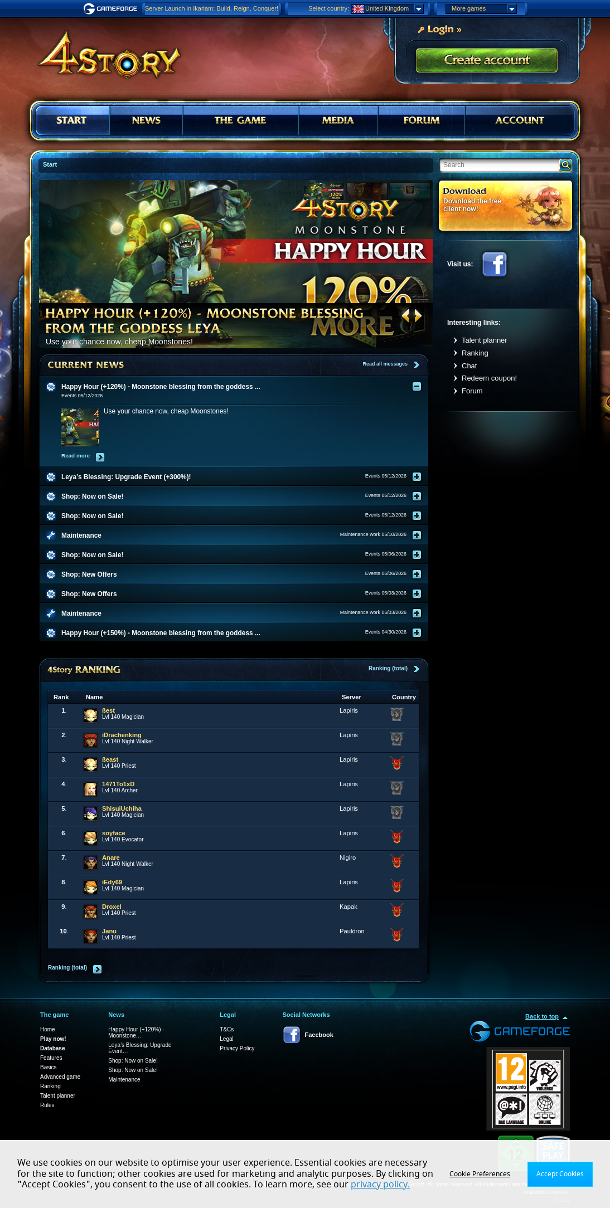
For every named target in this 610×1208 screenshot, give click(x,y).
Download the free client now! (472, 204)
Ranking (475, 353)
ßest (108, 710)
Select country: (328, 8)
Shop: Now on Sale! (132, 1061)
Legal (226, 1039)
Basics (48, 1067)
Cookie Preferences (479, 1174)
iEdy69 (112, 882)
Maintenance (124, 1080)
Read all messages (385, 364)
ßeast (110, 759)
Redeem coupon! (489, 378)
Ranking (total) (388, 668)
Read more (75, 455)
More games (484, 8)
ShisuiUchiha (122, 808)
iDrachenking (122, 735)
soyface (113, 833)
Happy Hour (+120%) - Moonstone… (136, 1032)
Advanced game (60, 1077)
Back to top (542, 1016)
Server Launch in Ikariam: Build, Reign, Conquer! (211, 8)
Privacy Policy (237, 1048)
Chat (469, 366)
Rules (47, 1105)
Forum (472, 391)
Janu (109, 931)
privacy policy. (380, 1184)
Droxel (112, 906)
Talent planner (484, 340)
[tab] (240, 386)
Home (47, 1029)
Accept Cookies (560, 1174)
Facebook (494, 264)
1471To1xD (118, 784)
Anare (111, 857)
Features (51, 1058)
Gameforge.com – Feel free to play (112, 9)
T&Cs (227, 1029)
